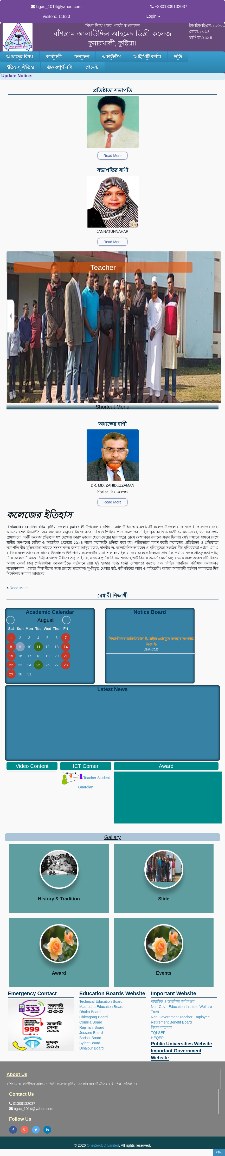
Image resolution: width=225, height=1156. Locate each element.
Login (153, 16)
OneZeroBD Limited (103, 1145)
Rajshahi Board (91, 1027)
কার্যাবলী (54, 58)
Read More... (20, 588)
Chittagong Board (93, 1017)
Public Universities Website (181, 1043)
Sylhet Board (89, 1043)
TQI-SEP (158, 1033)
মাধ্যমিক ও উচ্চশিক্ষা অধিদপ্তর (173, 1001)
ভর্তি (178, 58)
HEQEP (157, 1038)
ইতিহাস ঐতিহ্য (20, 69)
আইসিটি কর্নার (147, 58)
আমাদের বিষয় (19, 58)
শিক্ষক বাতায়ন (161, 1027)
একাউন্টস (111, 58)
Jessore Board (91, 1033)
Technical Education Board (101, 1001)
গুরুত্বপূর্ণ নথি (60, 67)
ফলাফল (81, 58)
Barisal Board (90, 1038)
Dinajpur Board (91, 1048)
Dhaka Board (90, 1012)
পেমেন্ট (91, 67)
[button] (219, 1152)
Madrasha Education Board (101, 1007)
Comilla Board (90, 1022)
